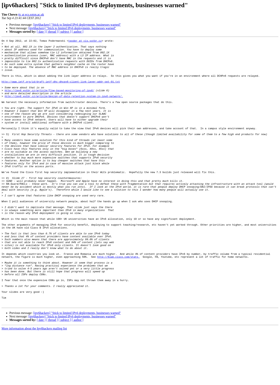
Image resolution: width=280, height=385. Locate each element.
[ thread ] (52, 31)
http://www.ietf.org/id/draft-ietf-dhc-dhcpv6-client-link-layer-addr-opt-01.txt (61, 90)
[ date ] (41, 31)
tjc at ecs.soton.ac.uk (31, 14)
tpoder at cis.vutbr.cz (85, 41)
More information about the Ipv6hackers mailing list (34, 381)
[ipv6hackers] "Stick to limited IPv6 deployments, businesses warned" (77, 24)
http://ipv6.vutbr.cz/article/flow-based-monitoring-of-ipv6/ (49, 101)
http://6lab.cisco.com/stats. (118, 300)
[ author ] (77, 31)
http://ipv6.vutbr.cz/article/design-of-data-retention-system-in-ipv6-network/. (64, 108)
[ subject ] (65, 31)
